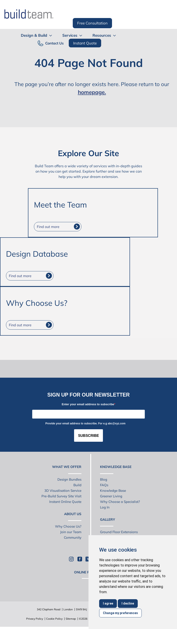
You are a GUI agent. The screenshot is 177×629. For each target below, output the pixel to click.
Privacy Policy (34, 618)
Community (72, 537)
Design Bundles (69, 479)
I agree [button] (108, 603)
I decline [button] (128, 603)
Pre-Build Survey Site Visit (61, 496)
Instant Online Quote (65, 502)
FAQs (104, 485)
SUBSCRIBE (88, 435)
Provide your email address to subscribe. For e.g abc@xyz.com (85, 423)
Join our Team (70, 532)
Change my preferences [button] (120, 613)
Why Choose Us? (68, 526)
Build (77, 485)
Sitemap (71, 618)
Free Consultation (92, 23)
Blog (103, 479)
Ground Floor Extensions (119, 532)
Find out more (48, 226)
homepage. (92, 92)
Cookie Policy (54, 618)
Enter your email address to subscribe (88, 404)
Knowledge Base (113, 490)
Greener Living (111, 496)
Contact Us (54, 43)
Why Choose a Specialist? (120, 502)
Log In (105, 507)
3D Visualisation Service (62, 490)
